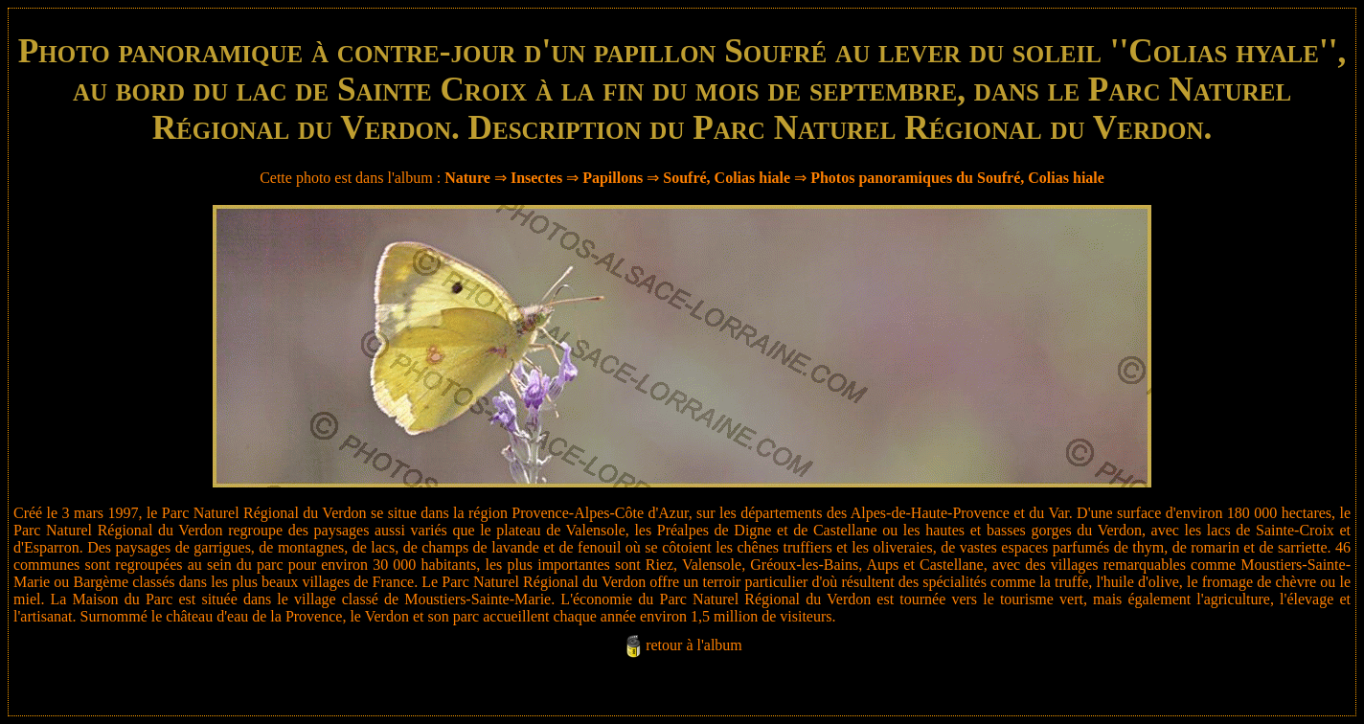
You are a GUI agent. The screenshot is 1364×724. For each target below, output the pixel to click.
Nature (467, 178)
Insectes (536, 178)
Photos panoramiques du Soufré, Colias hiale (957, 178)
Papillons (612, 178)
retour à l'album (694, 645)
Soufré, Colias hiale (726, 178)
